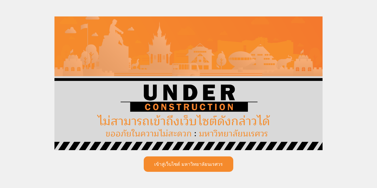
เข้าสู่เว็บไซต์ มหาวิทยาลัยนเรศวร (188, 164)
